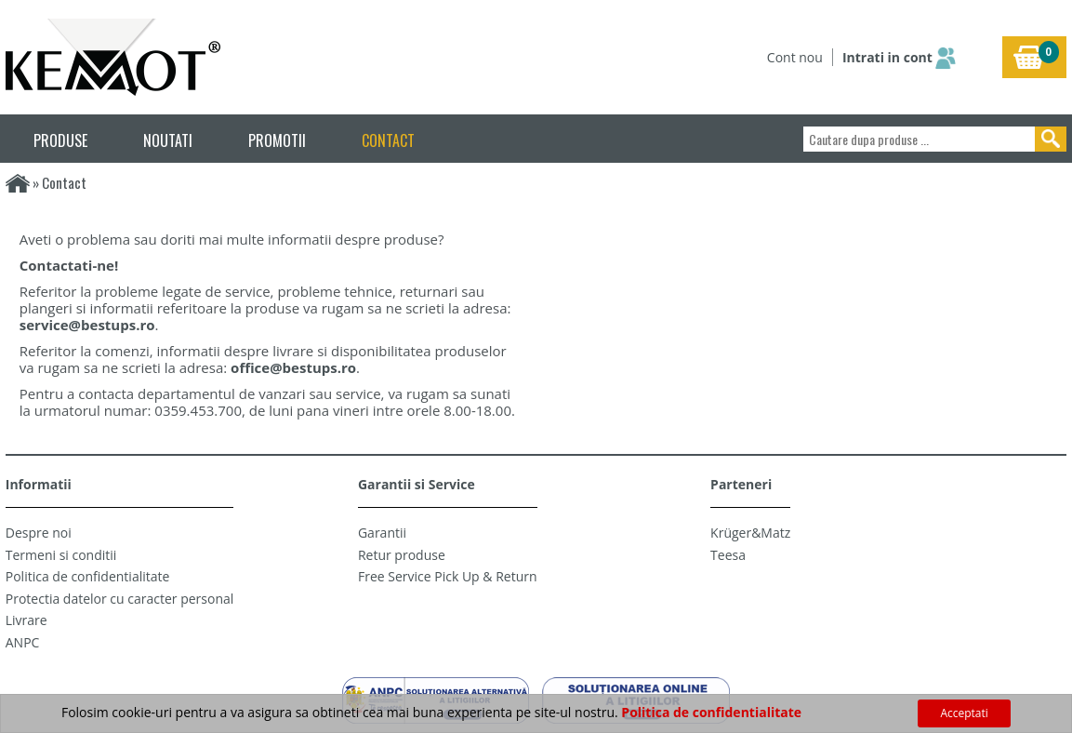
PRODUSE (60, 140)
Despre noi (39, 532)
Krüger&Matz (750, 532)
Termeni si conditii (61, 555)
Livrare (26, 620)
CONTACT (388, 140)
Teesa (728, 555)
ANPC (23, 642)
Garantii (382, 532)
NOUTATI (167, 140)
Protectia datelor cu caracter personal (120, 598)
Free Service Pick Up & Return (447, 576)
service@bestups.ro (87, 324)
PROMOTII (277, 140)
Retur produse (401, 555)
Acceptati (963, 713)
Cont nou (795, 57)
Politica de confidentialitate (88, 576)
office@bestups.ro (293, 367)
